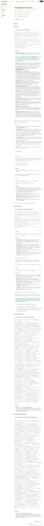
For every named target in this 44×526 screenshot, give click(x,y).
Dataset (19, 72)
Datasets (22, 1)
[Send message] (42, 524)
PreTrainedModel (21, 52)
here (40, 102)
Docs (30, 1)
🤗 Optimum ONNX (4, 11)
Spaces (26, 1)
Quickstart (3, 13)
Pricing (33, 1)
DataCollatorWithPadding (19, 69)
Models (17, 1)
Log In (38, 1)
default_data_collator (18, 68)
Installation (3, 12)
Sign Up (41, 1)
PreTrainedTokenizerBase (23, 86)
